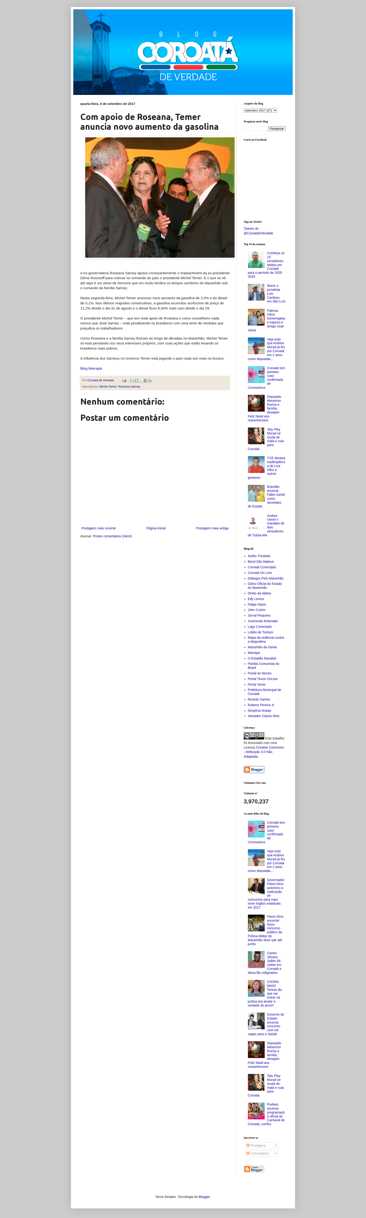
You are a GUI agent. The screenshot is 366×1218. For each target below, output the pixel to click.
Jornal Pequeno (259, 615)
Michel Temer (108, 386)
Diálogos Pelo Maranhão (266, 578)
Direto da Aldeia (259, 593)
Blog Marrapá (91, 368)
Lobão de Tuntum (260, 632)
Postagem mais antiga (212, 528)
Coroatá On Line (260, 573)
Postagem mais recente (98, 528)
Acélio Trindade (259, 556)
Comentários (257, 1153)
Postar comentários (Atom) (112, 536)
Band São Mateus (261, 561)
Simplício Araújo (259, 710)
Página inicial (156, 528)
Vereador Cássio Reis (263, 716)
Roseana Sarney (129, 386)
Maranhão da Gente (262, 647)
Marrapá (254, 653)
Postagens (256, 1145)
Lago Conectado (260, 626)
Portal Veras (257, 684)
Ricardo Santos (259, 699)
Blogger (204, 1197)
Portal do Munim (260, 673)
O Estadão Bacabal (262, 658)
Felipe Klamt (257, 604)
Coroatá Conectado (262, 567)
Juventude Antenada (263, 621)
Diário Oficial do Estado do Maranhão (265, 586)
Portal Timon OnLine (263, 679)
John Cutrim (256, 610)
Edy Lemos (256, 599)
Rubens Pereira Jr (261, 705)
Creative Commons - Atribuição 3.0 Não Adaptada (264, 752)
